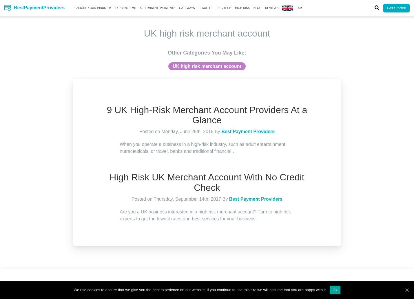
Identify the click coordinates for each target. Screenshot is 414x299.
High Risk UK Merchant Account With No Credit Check (207, 182)
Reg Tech (223, 8)
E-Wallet (205, 8)
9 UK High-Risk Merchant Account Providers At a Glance (207, 115)
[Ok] (407, 290)
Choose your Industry (93, 8)
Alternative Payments (157, 8)
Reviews (271, 8)
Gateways (187, 8)
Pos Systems (125, 8)
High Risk (242, 8)
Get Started (396, 8)
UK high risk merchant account (207, 66)
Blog (257, 8)
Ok (335, 290)
